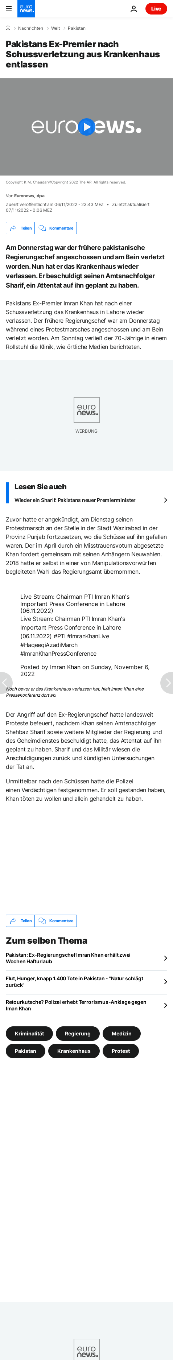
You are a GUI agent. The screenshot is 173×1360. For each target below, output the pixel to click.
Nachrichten (30, 28)
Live (156, 8)
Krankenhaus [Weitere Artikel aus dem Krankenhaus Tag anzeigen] (74, 1051)
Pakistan (77, 28)
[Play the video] (86, 127)
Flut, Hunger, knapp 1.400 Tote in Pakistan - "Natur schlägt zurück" (74, 981)
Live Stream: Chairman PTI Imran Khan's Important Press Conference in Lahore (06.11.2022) (74, 603)
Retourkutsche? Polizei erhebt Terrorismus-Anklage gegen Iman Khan (76, 1005)
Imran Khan (65, 667)
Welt (55, 28)
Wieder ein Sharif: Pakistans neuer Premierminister (75, 500)
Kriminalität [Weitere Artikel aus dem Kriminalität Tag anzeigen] (29, 1033)
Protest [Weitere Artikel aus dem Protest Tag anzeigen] (121, 1051)
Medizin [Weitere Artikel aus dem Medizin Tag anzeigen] (122, 1033)
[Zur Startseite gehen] (26, 8)
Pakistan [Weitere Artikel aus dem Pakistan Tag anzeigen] (25, 1051)
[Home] (8, 27)
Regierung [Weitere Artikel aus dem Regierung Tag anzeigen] (78, 1033)
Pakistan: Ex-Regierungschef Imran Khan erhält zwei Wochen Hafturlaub (68, 958)
